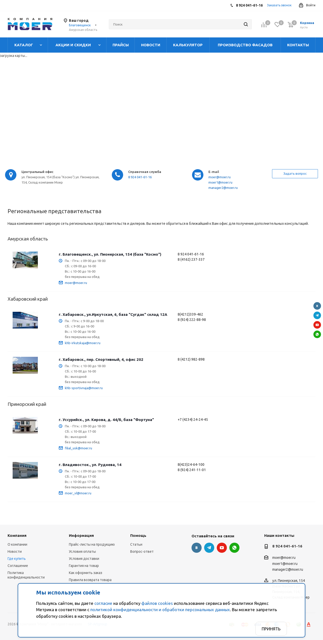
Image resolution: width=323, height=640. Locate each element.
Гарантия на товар (84, 566)
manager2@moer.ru (223, 187)
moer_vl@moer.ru (78, 493)
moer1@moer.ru (220, 182)
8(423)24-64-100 (191, 464)
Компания (17, 535)
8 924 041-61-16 (140, 177)
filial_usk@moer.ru (78, 448)
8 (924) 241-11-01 (192, 470)
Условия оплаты (82, 551)
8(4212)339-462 (190, 314)
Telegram (317, 315)
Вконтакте (317, 306)
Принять (271, 628)
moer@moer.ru (219, 177)
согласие (103, 603)
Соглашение (18, 566)
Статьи (136, 544)
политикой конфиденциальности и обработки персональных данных (160, 609)
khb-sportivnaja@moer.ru (84, 388)
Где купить (17, 559)
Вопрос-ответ (142, 551)
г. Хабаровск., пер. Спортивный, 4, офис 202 (101, 359)
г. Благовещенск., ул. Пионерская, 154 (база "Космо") (110, 254)
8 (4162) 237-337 (191, 259)
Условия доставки (84, 559)
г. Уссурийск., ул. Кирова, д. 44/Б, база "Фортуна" (106, 419)
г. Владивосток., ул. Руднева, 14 (90, 464)
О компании (17, 544)
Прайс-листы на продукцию (92, 544)
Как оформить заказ (85, 573)
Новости (15, 551)
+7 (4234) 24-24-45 (193, 419)
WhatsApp (317, 334)
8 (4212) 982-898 (191, 359)
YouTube (317, 324)
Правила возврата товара (90, 580)
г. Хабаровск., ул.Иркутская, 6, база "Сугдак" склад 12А (113, 314)
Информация (81, 535)
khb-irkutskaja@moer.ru (82, 343)
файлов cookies (157, 603)
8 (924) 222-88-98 (192, 320)
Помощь (138, 535)
